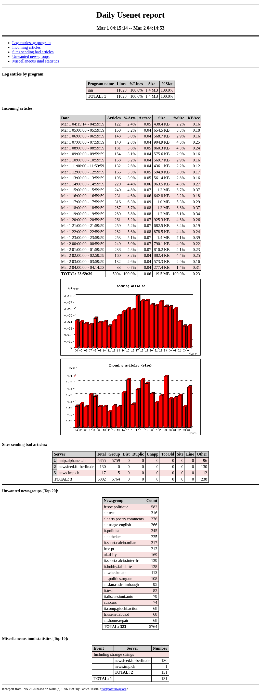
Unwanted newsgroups (30, 56)
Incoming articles (26, 47)
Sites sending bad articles (33, 52)
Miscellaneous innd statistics (35, 61)
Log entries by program (31, 43)
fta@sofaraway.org (114, 689)
